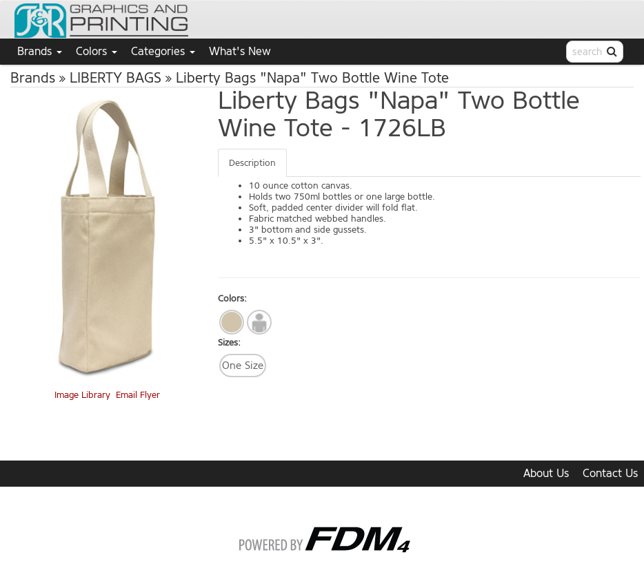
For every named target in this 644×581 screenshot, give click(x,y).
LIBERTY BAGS (115, 78)
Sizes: (229, 342)
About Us (546, 473)
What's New (240, 51)
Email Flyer (138, 395)
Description (252, 163)
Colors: (232, 298)
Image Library (82, 395)
